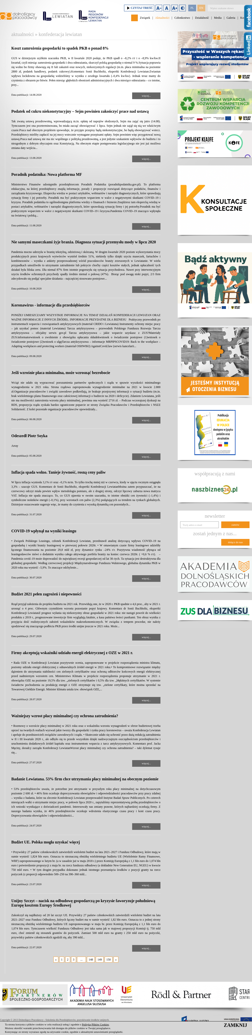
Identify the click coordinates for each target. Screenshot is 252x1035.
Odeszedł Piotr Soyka (29, 436)
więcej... (146, 95)
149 (99, 959)
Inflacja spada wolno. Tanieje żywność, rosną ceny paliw (58, 472)
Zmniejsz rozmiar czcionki (159, 8)
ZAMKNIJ (235, 1025)
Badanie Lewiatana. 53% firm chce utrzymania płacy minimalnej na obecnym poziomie (84, 779)
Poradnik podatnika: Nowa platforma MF (46, 174)
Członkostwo (182, 17)
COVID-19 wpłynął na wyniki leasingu (43, 531)
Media (218, 17)
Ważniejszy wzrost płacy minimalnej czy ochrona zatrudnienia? (64, 716)
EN (201, 8)
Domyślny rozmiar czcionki (166, 8)
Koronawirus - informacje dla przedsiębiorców (50, 305)
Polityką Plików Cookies (95, 1024)
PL (192, 8)
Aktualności (162, 17)
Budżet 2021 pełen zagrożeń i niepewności (46, 594)
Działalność (202, 17)
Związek (145, 17)
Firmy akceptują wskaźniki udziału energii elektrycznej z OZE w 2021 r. (72, 653)
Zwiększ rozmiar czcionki (174, 8)
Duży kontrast (182, 8)
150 (108, 959)
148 (91, 959)
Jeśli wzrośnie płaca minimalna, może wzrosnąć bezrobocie (60, 373)
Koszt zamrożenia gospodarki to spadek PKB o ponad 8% (60, 48)
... (81, 959)
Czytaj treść (139, 8)
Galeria (231, 17)
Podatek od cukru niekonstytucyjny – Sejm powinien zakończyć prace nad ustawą (80, 111)
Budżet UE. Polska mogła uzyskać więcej (45, 842)
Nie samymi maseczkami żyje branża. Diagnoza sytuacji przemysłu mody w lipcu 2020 (83, 242)
